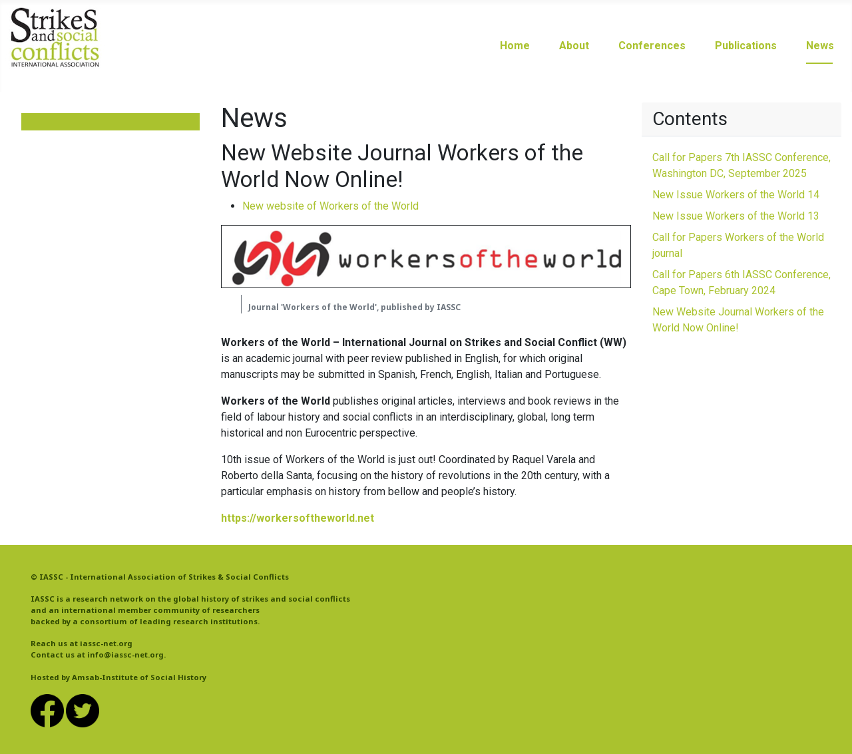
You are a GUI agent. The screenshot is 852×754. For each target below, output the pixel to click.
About (574, 45)
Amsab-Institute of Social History (139, 677)
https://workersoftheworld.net (297, 518)
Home (515, 45)
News (820, 45)
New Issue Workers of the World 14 (735, 194)
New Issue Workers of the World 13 (735, 216)
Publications (746, 45)
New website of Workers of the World (330, 206)
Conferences (652, 45)
